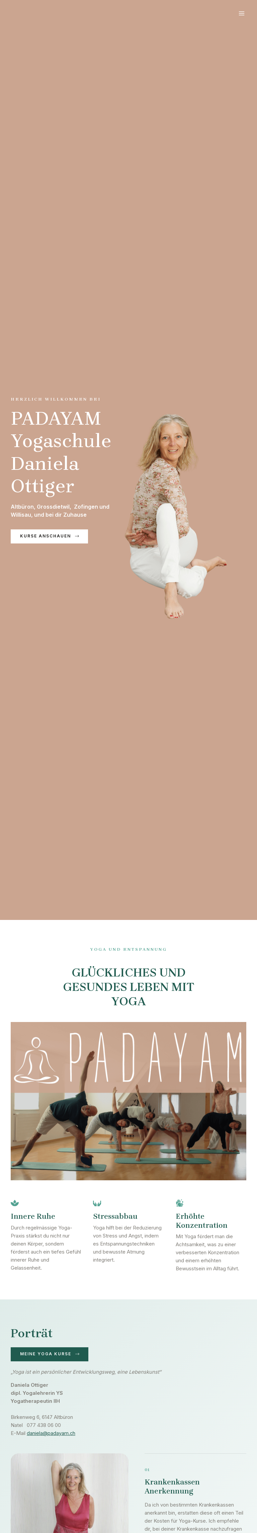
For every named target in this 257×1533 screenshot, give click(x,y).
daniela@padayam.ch (51, 1434)
